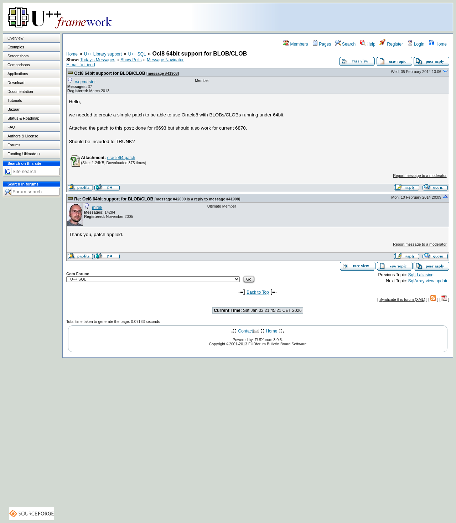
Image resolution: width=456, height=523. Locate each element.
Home (438, 44)
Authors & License (22, 136)
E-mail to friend (80, 64)
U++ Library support (103, 54)
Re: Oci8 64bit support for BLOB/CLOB (113, 199)
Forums (13, 145)
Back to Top (258, 292)
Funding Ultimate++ (24, 154)
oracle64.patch (121, 157)
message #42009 (171, 199)
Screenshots (17, 56)
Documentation (20, 91)
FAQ (11, 127)
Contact (245, 331)
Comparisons (18, 65)
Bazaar (13, 109)
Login (416, 44)
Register (391, 44)
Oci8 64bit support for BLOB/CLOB (109, 73)
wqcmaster (85, 81)
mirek (97, 207)
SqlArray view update (428, 280)
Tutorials (14, 100)
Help (367, 44)
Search (345, 44)
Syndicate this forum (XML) (402, 299)
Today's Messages (97, 59)
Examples (15, 47)
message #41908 (163, 73)
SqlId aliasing (421, 274)
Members (295, 44)
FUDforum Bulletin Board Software (277, 344)
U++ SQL (137, 54)
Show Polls (130, 59)
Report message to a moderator (419, 175)
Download (15, 82)
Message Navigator (165, 59)
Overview (15, 38)
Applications (17, 74)
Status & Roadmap (23, 118)
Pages (321, 44)
